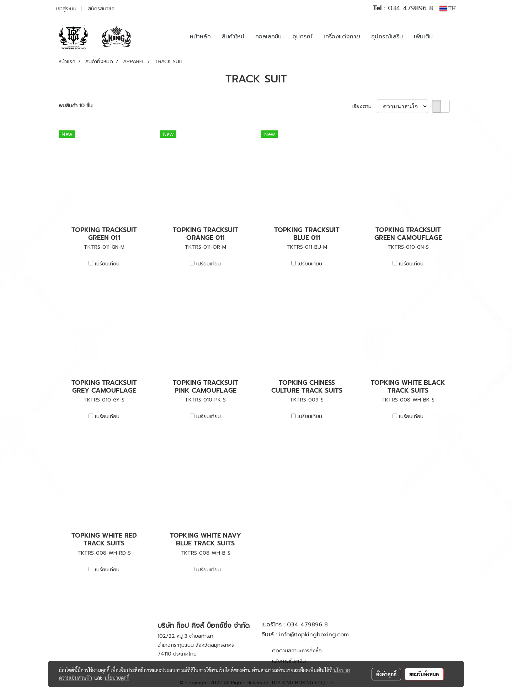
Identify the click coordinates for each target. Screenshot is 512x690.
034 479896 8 (403, 8)
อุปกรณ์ (303, 36)
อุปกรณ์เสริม (387, 36)
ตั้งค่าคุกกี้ (386, 674)
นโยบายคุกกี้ (117, 677)
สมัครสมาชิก (101, 8)
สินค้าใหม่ (233, 36)
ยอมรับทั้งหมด (424, 674)
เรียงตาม (364, 106)
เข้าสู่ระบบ (66, 8)
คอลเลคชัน (268, 36)
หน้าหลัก (200, 36)
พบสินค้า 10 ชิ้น (75, 105)
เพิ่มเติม (423, 36)
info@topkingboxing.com (314, 634)
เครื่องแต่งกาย (342, 36)
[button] (449, 36)
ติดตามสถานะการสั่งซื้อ (297, 650)
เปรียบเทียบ (107, 264)
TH (447, 8)
